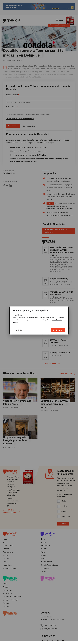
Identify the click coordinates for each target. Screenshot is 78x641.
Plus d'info (18, 330)
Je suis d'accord (58, 330)
